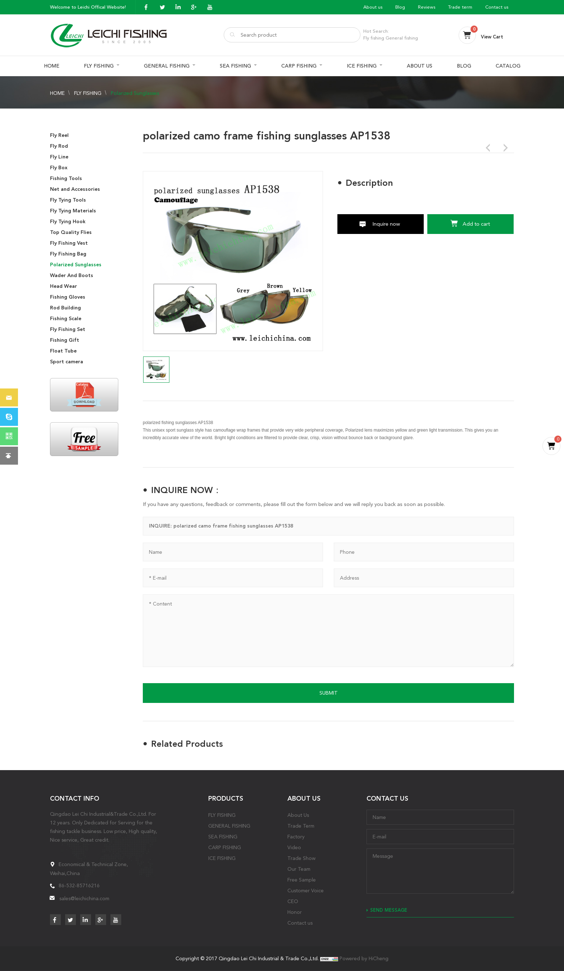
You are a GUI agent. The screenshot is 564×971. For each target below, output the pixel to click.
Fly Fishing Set (67, 329)
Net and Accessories (75, 189)
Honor (294, 912)
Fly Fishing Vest (69, 243)
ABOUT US (419, 66)
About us (372, 7)
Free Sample (301, 880)
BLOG (464, 66)
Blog (400, 7)
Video (294, 847)
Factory (296, 836)
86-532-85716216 (79, 885)
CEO (292, 901)
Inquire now (386, 224)
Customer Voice (305, 890)
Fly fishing (373, 38)
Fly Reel (59, 135)
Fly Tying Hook (68, 221)
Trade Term (300, 826)
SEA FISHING (235, 66)
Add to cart (476, 224)
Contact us (496, 7)
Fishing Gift (64, 340)
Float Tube (63, 351)
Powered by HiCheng (364, 958)
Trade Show (301, 858)
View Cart (492, 37)
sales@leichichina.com (84, 898)
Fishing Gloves (67, 297)
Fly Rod (59, 146)
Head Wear (63, 286)
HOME (51, 66)
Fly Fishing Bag (68, 254)
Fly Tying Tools (68, 200)
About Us (298, 815)
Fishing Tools (66, 178)
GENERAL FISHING (167, 66)
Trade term (460, 7)
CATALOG (508, 66)
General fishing (402, 38)
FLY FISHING (99, 66)
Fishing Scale (65, 319)
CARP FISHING (299, 66)
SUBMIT (328, 693)
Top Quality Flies (71, 232)
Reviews (426, 7)
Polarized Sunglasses (135, 93)
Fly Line (59, 157)
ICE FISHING (362, 66)
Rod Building (65, 308)
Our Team (298, 869)
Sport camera (66, 362)
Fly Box (59, 168)
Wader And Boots (71, 275)
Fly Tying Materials (73, 211)
